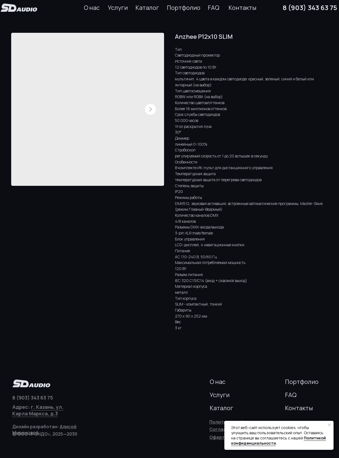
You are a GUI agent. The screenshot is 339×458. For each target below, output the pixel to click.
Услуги (118, 8)
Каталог (147, 8)
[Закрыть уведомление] (329, 425)
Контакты (242, 8)
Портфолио (183, 8)
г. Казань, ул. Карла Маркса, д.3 (38, 410)
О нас (92, 8)
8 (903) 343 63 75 (310, 7)
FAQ (213, 8)
